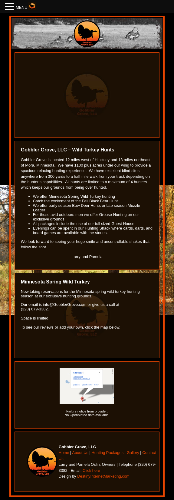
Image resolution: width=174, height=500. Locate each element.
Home (64, 452)
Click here (91, 470)
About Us (80, 452)
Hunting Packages (107, 452)
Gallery (133, 452)
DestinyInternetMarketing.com (103, 476)
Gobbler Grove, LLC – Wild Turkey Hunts (67, 149)
